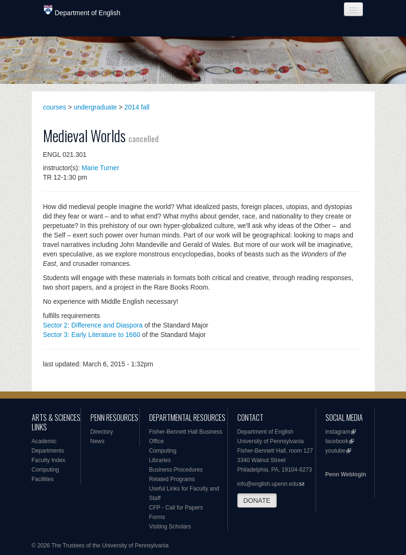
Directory (101, 431)
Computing (45, 469)
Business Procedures (176, 469)
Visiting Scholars (170, 526)
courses (54, 107)
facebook (337, 441)
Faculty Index (48, 460)
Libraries (160, 460)
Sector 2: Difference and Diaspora (93, 325)
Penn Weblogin (345, 474)
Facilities (43, 479)
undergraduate (95, 107)
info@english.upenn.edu (268, 484)
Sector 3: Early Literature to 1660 (91, 334)
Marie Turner (100, 168)
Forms (157, 517)
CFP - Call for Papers (176, 507)
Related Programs (172, 479)
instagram (338, 431)
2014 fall (137, 107)
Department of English (82, 11)
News (97, 441)
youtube (335, 450)
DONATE (257, 500)
